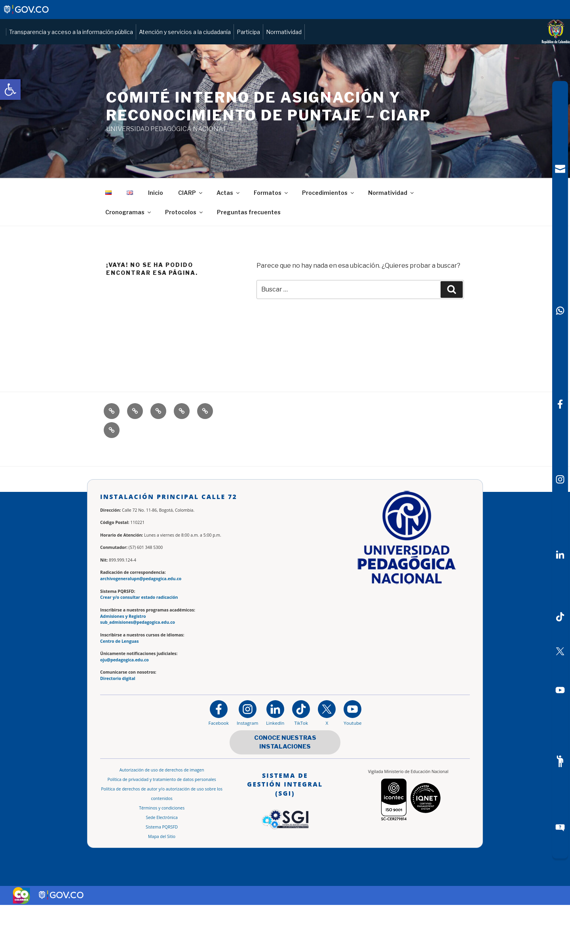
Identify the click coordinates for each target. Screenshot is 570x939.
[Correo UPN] (560, 169)
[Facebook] (560, 403)
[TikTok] (560, 616)
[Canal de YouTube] (560, 690)
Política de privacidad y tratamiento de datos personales (162, 813)
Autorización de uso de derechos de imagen (162, 804)
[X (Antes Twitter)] (560, 651)
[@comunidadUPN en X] (327, 746)
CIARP (190, 226)
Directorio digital (117, 712)
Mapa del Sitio (161, 870)
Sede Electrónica (161, 851)
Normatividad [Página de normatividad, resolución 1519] (459, 49)
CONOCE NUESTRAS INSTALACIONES (285, 776)
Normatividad (391, 226)
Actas (229, 226)
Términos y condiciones (161, 842)
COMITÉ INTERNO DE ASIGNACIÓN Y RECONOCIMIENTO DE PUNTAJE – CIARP (268, 140)
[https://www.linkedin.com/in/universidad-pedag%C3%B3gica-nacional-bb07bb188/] (275, 746)
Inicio (155, 226)
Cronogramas (128, 246)
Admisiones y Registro (123, 650)
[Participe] (560, 761)
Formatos (271, 226)
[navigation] (560, 469)
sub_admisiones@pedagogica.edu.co (137, 656)
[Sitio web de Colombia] (21, 929)
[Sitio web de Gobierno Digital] (61, 929)
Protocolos (184, 246)
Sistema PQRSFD (162, 861)
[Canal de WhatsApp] (560, 310)
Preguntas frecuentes (249, 246)
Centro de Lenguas (119, 675)
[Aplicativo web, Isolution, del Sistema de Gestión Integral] (285, 835)
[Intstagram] (560, 480)
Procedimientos (328, 226)
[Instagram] (247, 746)
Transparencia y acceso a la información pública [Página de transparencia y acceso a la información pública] (246, 49)
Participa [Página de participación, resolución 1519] (423, 49)
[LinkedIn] (560, 554)
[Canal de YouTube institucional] (352, 746)
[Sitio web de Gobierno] (26, 13)
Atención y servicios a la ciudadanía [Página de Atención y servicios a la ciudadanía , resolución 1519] (360, 49)
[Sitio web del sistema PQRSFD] (560, 827)
